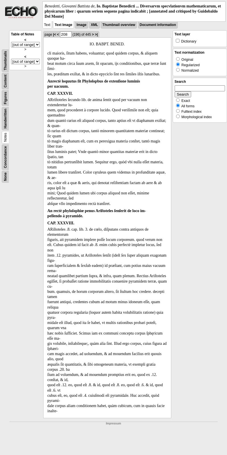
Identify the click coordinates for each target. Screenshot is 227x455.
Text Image (63, 25)
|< (54, 35)
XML (94, 25)
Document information (158, 25)
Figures (5, 98)
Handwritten (5, 118)
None (5, 176)
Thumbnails (5, 60)
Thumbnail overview (118, 25)
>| (96, 35)
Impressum (113, 423)
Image (81, 25)
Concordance (5, 157)
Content (5, 81)
